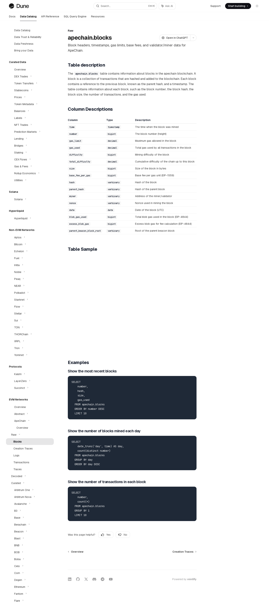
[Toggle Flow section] (30, 306)
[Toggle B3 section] (30, 510)
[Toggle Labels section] (30, 118)
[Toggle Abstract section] (30, 414)
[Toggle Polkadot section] (30, 292)
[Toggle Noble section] (30, 272)
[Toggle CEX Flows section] (30, 159)
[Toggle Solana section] (30, 199)
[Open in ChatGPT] (174, 38)
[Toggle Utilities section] (30, 180)
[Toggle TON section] (30, 327)
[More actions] (193, 38)
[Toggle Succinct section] (30, 388)
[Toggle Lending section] (30, 138)
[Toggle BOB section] (30, 552)
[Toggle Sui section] (30, 320)
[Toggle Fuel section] (30, 258)
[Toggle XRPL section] (30, 341)
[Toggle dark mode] (257, 6)
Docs (12, 18)
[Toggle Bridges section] (30, 145)
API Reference (50, 18)
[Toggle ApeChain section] (30, 420)
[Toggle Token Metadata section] (30, 104)
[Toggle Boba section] (30, 559)
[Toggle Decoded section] (30, 476)
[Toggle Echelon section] (30, 251)
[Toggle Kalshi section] (30, 374)
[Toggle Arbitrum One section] (30, 490)
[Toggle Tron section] (30, 348)
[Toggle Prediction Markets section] (30, 131)
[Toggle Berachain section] (30, 524)
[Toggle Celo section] (30, 566)
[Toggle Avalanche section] (30, 503)
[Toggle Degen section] (30, 580)
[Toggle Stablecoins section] (30, 90)
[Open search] (125, 6)
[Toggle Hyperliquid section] (30, 218)
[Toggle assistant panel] (167, 6)
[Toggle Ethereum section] (30, 586)
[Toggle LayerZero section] (30, 381)
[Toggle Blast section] (30, 538)
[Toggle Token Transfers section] (30, 83)
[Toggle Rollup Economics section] (30, 173)
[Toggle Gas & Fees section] (30, 166)
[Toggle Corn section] (30, 573)
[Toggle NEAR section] (30, 285)
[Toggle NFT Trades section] (30, 125)
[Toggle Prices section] (30, 97)
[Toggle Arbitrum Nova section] (30, 497)
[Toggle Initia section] (30, 265)
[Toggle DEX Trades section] (30, 76)
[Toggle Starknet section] (30, 299)
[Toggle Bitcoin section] (30, 244)
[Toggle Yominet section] (30, 355)
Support (215, 6)
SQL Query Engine (75, 18)
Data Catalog (28, 18)
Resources (98, 18)
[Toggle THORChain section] (30, 334)
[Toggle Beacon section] (30, 531)
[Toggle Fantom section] (30, 593)
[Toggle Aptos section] (30, 237)
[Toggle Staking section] (30, 152)
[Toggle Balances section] (30, 111)
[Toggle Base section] (30, 517)
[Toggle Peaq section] (30, 279)
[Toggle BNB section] (30, 545)
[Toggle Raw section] (30, 434)
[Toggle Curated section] (30, 483)
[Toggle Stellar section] (30, 313)
